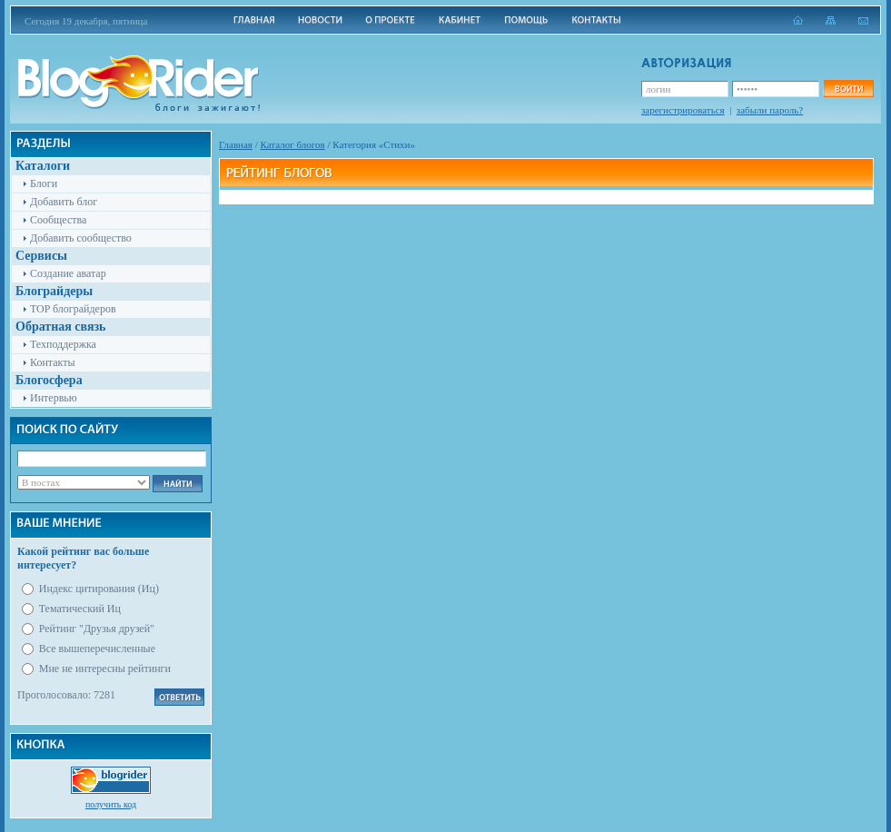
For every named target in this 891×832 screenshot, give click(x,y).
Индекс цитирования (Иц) (99, 588)
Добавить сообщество (81, 238)
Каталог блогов (293, 144)
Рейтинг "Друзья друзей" (96, 628)
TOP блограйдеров (73, 308)
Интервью (53, 397)
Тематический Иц (80, 608)
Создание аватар (68, 273)
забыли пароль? (770, 109)
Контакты (52, 362)
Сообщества (58, 219)
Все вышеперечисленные (97, 648)
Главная (235, 144)
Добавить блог (63, 201)
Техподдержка (63, 344)
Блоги (43, 183)
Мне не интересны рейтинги (105, 668)
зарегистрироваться (683, 109)
